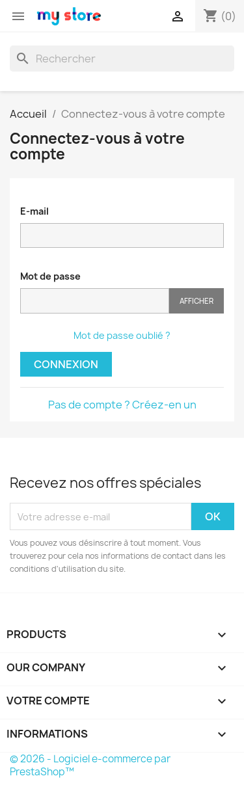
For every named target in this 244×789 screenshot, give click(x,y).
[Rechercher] (122, 59)
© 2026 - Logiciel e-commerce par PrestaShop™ (90, 765)
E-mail (34, 211)
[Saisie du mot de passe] (94, 301)
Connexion (66, 364)
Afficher (196, 301)
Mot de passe (50, 276)
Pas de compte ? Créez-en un (122, 404)
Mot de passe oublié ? (122, 335)
